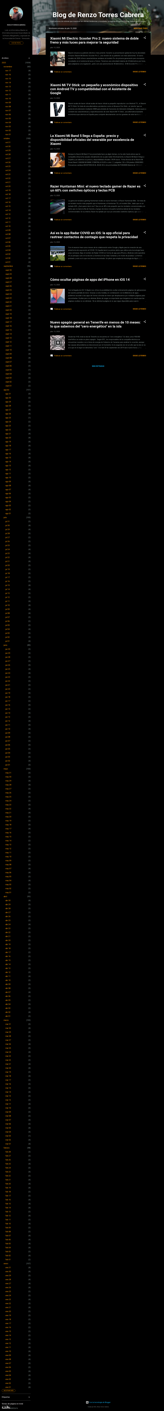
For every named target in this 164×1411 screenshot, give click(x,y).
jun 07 (7, 741)
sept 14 (8, 334)
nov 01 (8, 134)
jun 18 (7, 697)
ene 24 (8, 1295)
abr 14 (7, 964)
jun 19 (7, 693)
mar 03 (8, 1136)
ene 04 (8, 1375)
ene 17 (8, 1323)
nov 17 (8, 71)
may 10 (8, 857)
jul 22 (7, 557)
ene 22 (8, 1303)
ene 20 (8, 1311)
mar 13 (8, 1096)
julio (5, 517)
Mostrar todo (140, 28)
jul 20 (7, 565)
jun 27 (7, 661)
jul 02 (7, 637)
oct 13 (7, 214)
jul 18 (7, 573)
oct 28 (7, 154)
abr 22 (7, 932)
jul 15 (7, 585)
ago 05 (8, 497)
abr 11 (7, 976)
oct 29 (7, 150)
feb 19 (8, 1188)
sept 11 (8, 346)
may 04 (8, 880)
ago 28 (8, 406)
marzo (6, 1020)
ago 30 (8, 398)
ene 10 (8, 1351)
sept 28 (8, 278)
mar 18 (8, 1076)
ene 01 (8, 1387)
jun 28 (7, 657)
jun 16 (7, 705)
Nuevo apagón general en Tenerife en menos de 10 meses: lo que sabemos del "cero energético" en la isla (95, 324)
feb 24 (8, 1168)
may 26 (8, 793)
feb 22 (8, 1176)
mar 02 (8, 1140)
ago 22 (8, 430)
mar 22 (8, 1060)
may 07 (8, 868)
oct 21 (7, 182)
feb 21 (8, 1180)
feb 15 (8, 1204)
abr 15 (7, 960)
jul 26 (7, 541)
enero (6, 1263)
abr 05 (7, 1000)
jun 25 (7, 669)
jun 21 (7, 685)
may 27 (8, 789)
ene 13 (8, 1339)
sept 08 (8, 358)
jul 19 (7, 569)
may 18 (8, 825)
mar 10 (8, 1108)
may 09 (8, 861)
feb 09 (8, 1228)
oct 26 (7, 162)
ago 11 (8, 473)
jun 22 (7, 681)
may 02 (8, 888)
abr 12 (7, 972)
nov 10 (8, 98)
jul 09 (7, 609)
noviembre (8, 67)
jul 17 (7, 577)
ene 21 (8, 1307)
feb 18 (8, 1192)
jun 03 (7, 757)
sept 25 (8, 290)
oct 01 (7, 262)
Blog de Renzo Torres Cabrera (98, 15)
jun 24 (7, 673)
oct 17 (7, 198)
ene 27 (8, 1283)
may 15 (8, 837)
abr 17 (7, 952)
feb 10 (8, 1224)
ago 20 (8, 438)
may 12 (8, 849)
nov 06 (8, 114)
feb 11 (8, 1220)
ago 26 (8, 414)
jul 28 (7, 533)
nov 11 (8, 94)
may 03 (8, 884)
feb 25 (8, 1164)
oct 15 (7, 206)
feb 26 (8, 1160)
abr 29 (7, 904)
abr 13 (7, 968)
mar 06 (8, 1124)
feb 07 (8, 1236)
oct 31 (7, 142)
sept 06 (8, 366)
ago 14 (8, 462)
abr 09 (7, 984)
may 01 (8, 892)
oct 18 (7, 194)
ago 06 (8, 493)
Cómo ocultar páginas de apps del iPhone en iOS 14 (90, 280)
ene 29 (8, 1275)
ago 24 (8, 422)
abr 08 (7, 988)
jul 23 (7, 553)
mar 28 (8, 1036)
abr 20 (7, 940)
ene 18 (8, 1319)
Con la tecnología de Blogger (98, 1402)
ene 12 (8, 1343)
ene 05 (8, 1371)
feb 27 (8, 1156)
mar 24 (8, 1052)
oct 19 (7, 190)
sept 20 (8, 310)
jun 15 (7, 709)
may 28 (8, 785)
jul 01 (7, 641)
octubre (7, 138)
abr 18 (7, 948)
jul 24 (7, 549)
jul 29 (7, 529)
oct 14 (7, 210)
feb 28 (8, 1152)
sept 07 (8, 362)
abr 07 (7, 992)
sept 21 (8, 306)
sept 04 (8, 374)
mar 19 (8, 1072)
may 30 (8, 777)
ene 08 (8, 1359)
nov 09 (8, 102)
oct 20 (7, 186)
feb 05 (8, 1244)
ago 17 (8, 450)
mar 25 (8, 1048)
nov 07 (8, 110)
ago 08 (8, 485)
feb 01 (8, 1259)
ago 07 (8, 489)
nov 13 (8, 86)
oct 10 (7, 226)
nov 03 (8, 126)
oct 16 (7, 202)
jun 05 (7, 749)
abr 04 (7, 1004)
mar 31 (8, 1024)
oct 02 (7, 258)
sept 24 (8, 294)
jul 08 (7, 613)
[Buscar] (149, 5)
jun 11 (7, 725)
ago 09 (8, 481)
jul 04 (7, 629)
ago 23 (8, 426)
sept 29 (8, 274)
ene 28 (8, 1279)
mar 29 (8, 1032)
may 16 (8, 833)
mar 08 (8, 1116)
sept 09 (8, 354)
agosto (6, 390)
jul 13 (7, 593)
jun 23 (7, 677)
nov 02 (8, 130)
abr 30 (7, 900)
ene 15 (8, 1331)
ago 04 (8, 501)
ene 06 (8, 1367)
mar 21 (8, 1064)
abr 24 (7, 924)
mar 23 (8, 1056)
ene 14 (8, 1335)
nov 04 (8, 122)
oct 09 (7, 230)
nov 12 (8, 90)
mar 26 (8, 1044)
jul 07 (7, 617)
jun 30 (7, 649)
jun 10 (7, 729)
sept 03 (8, 378)
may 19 (8, 821)
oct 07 (7, 238)
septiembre (8, 266)
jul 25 (7, 545)
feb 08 (8, 1232)
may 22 (8, 809)
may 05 (8, 876)
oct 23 (7, 174)
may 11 (8, 853)
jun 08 (7, 737)
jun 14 (7, 713)
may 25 (8, 797)
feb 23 (8, 1172)
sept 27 (8, 282)
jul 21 (7, 561)
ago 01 (8, 513)
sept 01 (8, 386)
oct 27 (7, 158)
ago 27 (8, 410)
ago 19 (8, 442)
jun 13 (7, 717)
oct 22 (7, 178)
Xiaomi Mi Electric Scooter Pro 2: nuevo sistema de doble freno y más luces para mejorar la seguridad (94, 40)
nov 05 (8, 118)
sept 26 (8, 286)
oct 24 (7, 170)
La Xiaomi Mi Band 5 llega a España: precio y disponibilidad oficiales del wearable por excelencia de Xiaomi (92, 140)
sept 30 (8, 270)
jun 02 (7, 761)
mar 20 (8, 1068)
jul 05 (7, 625)
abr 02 (7, 1012)
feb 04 (8, 1248)
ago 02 (8, 509)
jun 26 (7, 665)
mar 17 (8, 1080)
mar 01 (8, 1144)
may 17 (8, 829)
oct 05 (7, 246)
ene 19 (8, 1315)
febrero (7, 1148)
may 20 (8, 817)
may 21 (8, 813)
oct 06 (7, 242)
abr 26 (7, 916)
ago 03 (8, 505)
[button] (144, 37)
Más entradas (98, 366)
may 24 (8, 801)
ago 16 (8, 454)
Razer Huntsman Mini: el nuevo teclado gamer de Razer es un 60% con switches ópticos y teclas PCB (95, 188)
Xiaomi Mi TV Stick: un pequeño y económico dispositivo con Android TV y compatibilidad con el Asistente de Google (94, 89)
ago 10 (8, 477)
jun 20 (7, 689)
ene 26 (8, 1287)
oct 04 (7, 250)
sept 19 (8, 314)
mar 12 (8, 1100)
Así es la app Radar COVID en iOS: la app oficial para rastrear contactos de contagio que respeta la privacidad (94, 235)
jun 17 (7, 701)
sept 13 (8, 338)
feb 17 (8, 1196)
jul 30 (7, 525)
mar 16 (8, 1084)
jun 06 (7, 745)
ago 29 (8, 402)
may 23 (8, 805)
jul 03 (7, 633)
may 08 (8, 864)
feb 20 (8, 1184)
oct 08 (7, 234)
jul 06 (7, 621)
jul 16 (7, 581)
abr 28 (7, 908)
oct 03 (7, 254)
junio (5, 645)
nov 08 (8, 106)
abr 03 (7, 1008)
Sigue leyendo (139, 72)
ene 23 (8, 1299)
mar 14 (8, 1092)
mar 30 (8, 1028)
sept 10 (8, 350)
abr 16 (7, 956)
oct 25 (7, 166)
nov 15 (8, 79)
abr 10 (7, 980)
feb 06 (8, 1240)
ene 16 (8, 1327)
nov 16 (8, 75)
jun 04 (7, 753)
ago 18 (8, 446)
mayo (6, 769)
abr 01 (7, 1016)
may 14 (8, 841)
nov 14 (8, 83)
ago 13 (8, 466)
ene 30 (8, 1271)
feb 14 (8, 1208)
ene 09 (8, 1355)
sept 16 (8, 326)
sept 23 (8, 298)
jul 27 (7, 537)
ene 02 (8, 1383)
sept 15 (8, 330)
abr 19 (7, 944)
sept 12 (8, 342)
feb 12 (8, 1216)
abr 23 (7, 928)
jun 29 (7, 653)
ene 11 (8, 1347)
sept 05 (8, 370)
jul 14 (7, 589)
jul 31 (7, 521)
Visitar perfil (16, 43)
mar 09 (8, 1112)
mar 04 (8, 1132)
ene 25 (8, 1291)
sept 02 (8, 382)
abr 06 (7, 996)
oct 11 (7, 222)
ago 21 (8, 434)
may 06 (8, 872)
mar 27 (8, 1040)
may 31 (8, 773)
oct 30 (7, 146)
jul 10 (7, 605)
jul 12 (7, 597)
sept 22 (8, 302)
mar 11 (8, 1104)
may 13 (8, 845)
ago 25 (8, 418)
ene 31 (8, 1267)
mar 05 (8, 1128)
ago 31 (8, 394)
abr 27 (7, 912)
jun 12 (7, 721)
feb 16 (8, 1200)
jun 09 (7, 733)
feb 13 (8, 1212)
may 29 (8, 781)
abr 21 (7, 936)
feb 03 (8, 1251)
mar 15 (8, 1088)
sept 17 (8, 322)
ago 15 (8, 458)
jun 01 (7, 765)
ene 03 (8, 1379)
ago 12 (8, 470)
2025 (4, 63)
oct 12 (7, 218)
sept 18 (8, 318)
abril (5, 896)
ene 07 (8, 1363)
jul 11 (7, 601)
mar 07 (8, 1120)
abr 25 (7, 920)
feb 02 (8, 1255)
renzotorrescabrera (16, 25)
